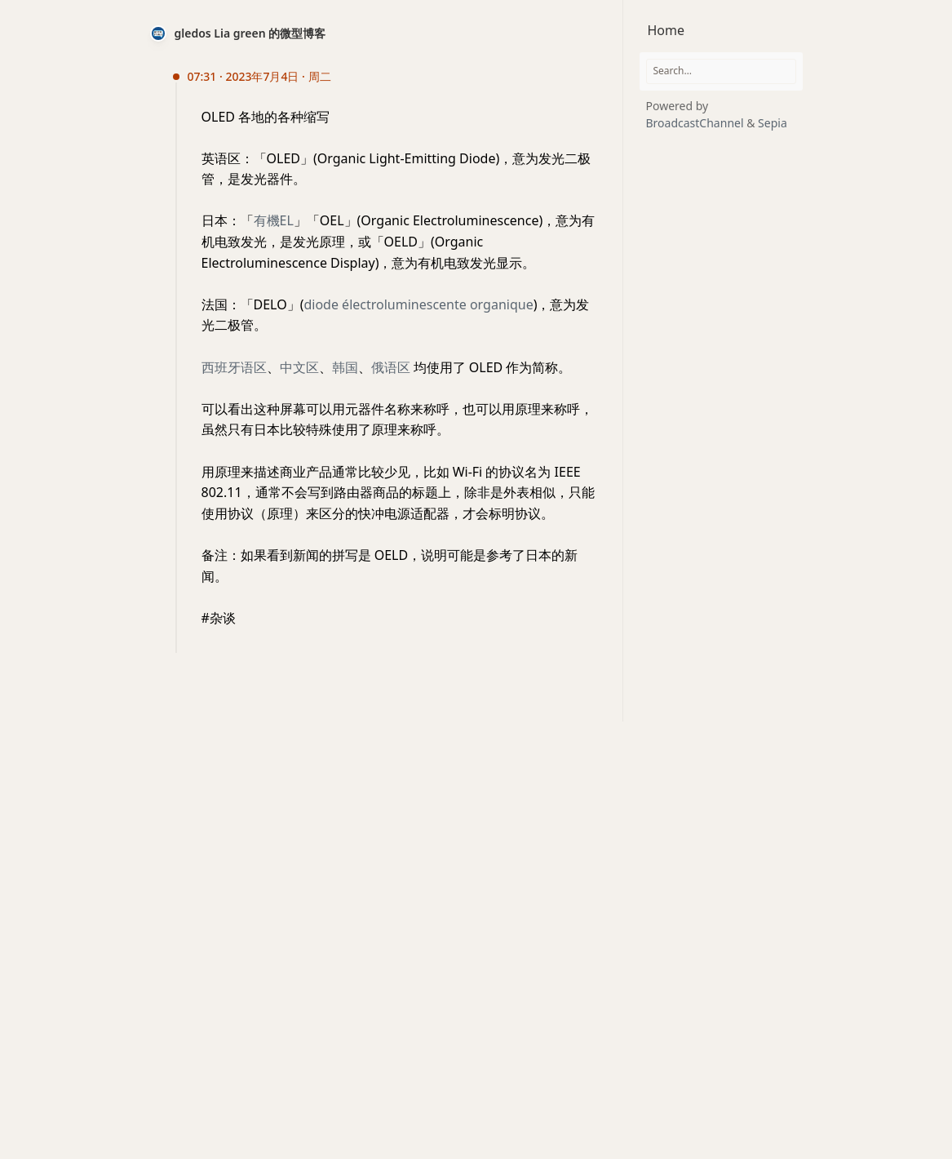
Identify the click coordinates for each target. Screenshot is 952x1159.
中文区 (299, 367)
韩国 (345, 367)
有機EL (274, 220)
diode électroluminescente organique (418, 304)
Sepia (772, 123)
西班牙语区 (234, 367)
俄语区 (390, 367)
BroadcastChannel (696, 123)
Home (666, 30)
